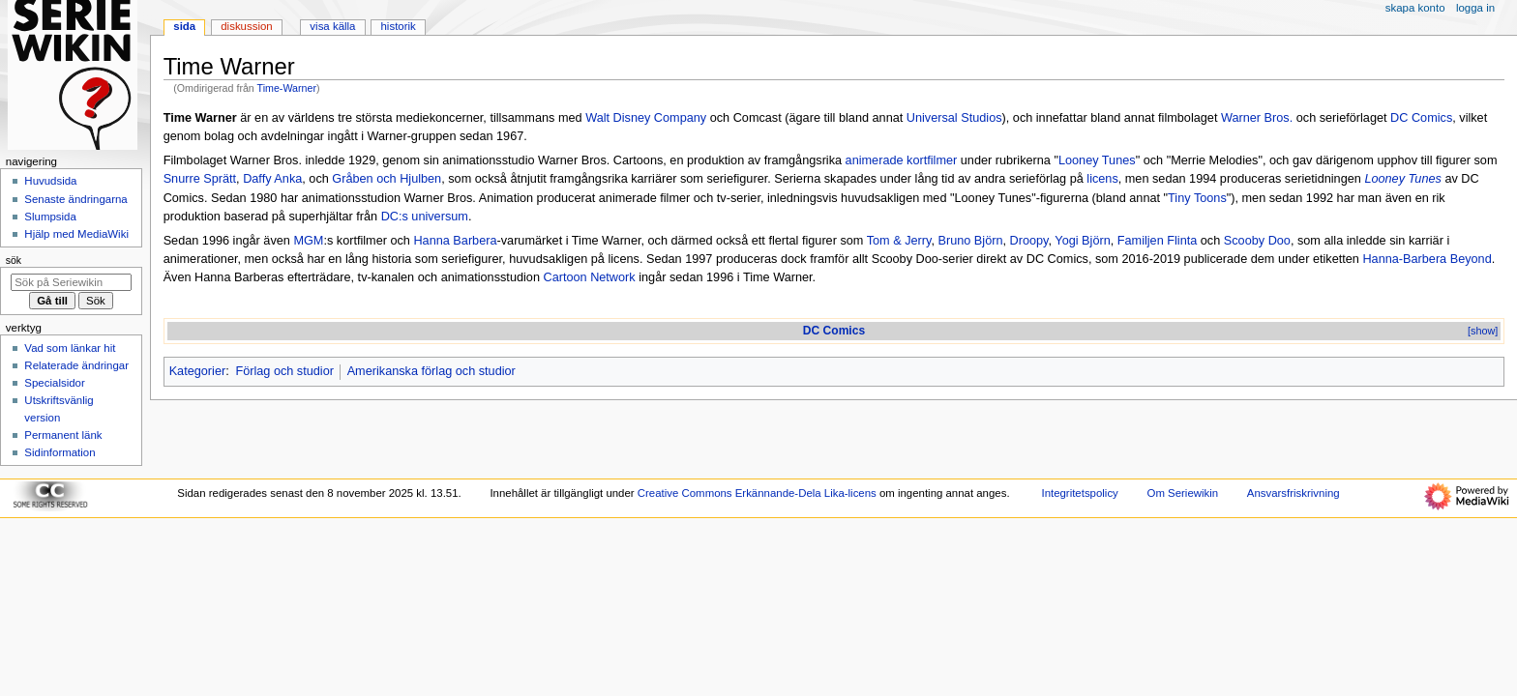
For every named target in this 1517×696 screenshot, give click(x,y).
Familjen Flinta (1157, 240)
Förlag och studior (284, 371)
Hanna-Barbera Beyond (1426, 259)
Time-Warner (286, 88)
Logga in (1475, 8)
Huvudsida (50, 181)
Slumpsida (49, 216)
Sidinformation (59, 452)
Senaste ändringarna (75, 199)
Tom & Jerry (899, 240)
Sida (184, 26)
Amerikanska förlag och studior (431, 371)
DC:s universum (424, 216)
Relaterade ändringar (76, 365)
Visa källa (332, 26)
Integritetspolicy (1079, 493)
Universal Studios (954, 118)
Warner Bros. (1257, 118)
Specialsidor (54, 383)
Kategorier (197, 371)
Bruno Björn (969, 240)
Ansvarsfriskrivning (1293, 493)
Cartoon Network (589, 277)
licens (1101, 179)
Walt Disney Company (645, 118)
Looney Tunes (1097, 160)
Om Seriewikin (1183, 493)
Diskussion (246, 26)
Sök (13, 260)
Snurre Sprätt (200, 179)
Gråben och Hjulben (386, 179)
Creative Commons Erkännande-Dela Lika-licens (757, 493)
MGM (308, 240)
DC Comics (1421, 118)
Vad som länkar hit (69, 348)
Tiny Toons (1197, 198)
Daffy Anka (272, 179)
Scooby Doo (1257, 240)
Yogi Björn (1082, 240)
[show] (1483, 330)
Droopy (1029, 240)
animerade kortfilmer (902, 160)
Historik (398, 26)
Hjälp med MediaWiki (76, 234)
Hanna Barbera (454, 240)
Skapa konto (1415, 8)
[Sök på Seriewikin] (71, 282)
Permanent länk (63, 435)
